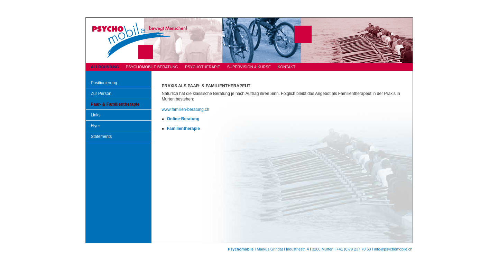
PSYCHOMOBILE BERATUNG (152, 67)
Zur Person (101, 93)
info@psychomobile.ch (393, 249)
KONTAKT (286, 67)
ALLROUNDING (105, 67)
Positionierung (104, 82)
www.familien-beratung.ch (185, 109)
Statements (101, 136)
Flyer (95, 125)
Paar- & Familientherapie (115, 104)
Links (96, 115)
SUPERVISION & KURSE (249, 67)
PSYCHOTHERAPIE (202, 67)
